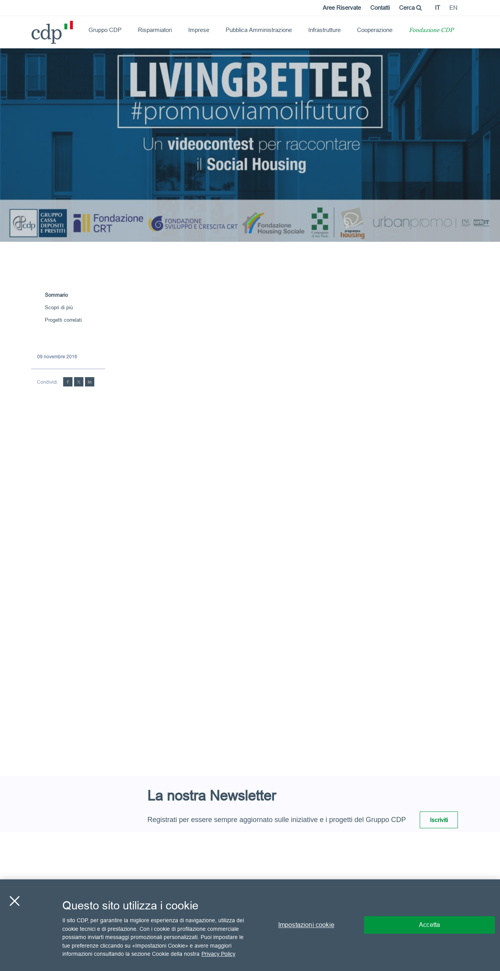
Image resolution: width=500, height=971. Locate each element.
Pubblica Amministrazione (259, 30)
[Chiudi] (14, 901)
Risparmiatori (155, 30)
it (437, 7)
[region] (250, 925)
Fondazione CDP (431, 31)
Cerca (410, 7)
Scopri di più (59, 307)
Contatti (380, 7)
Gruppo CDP (105, 30)
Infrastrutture (324, 30)
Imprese (198, 30)
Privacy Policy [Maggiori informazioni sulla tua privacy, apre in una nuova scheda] (218, 954)
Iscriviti (439, 820)
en (453, 7)
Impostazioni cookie (306, 924)
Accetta (429, 924)
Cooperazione (374, 30)
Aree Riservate (342, 7)
